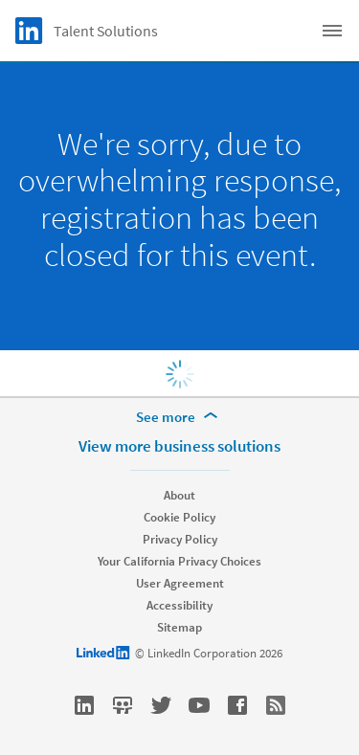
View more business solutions (179, 445)
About (179, 495)
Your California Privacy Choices (179, 561)
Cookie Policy (179, 517)
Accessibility (179, 605)
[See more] (180, 417)
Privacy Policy (180, 539)
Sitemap (179, 627)
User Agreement (180, 583)
